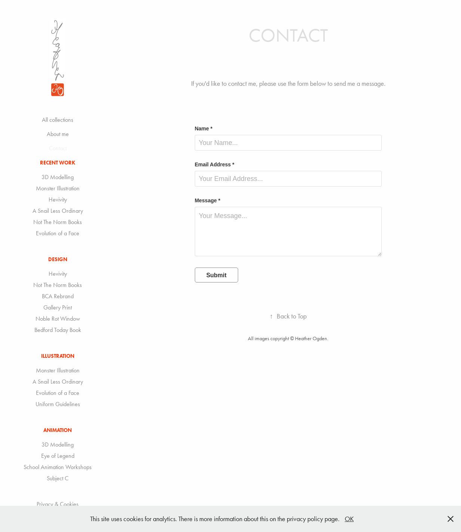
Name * (203, 128)
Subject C (57, 478)
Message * (207, 200)
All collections (57, 119)
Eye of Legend (57, 455)
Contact (58, 148)
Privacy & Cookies (58, 504)
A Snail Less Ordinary (58, 210)
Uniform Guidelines (58, 404)
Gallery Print (57, 307)
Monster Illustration (58, 188)
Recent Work (57, 163)
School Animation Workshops (58, 467)
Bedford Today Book (57, 329)
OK (349, 519)
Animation (57, 430)
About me (58, 133)
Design (57, 259)
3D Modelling (58, 177)
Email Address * (214, 164)
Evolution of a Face (57, 233)
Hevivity (58, 199)
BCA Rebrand (58, 296)
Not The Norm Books (57, 222)
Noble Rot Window (58, 318)
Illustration (57, 356)
